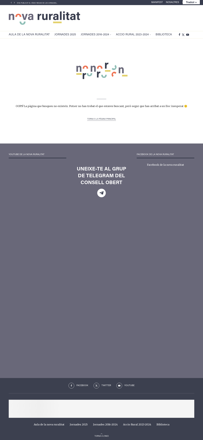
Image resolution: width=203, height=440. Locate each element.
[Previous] (11, 2)
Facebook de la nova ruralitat (165, 164)
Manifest (157, 2)
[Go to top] (102, 435)
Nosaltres (172, 2)
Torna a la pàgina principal (101, 119)
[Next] (14, 2)
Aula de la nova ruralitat (29, 34)
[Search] (192, 34)
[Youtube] (187, 34)
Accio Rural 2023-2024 (132, 34)
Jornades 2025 (65, 34)
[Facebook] (179, 34)
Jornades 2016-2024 (95, 34)
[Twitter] (183, 34)
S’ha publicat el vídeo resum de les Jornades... (37, 3)
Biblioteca (164, 34)
